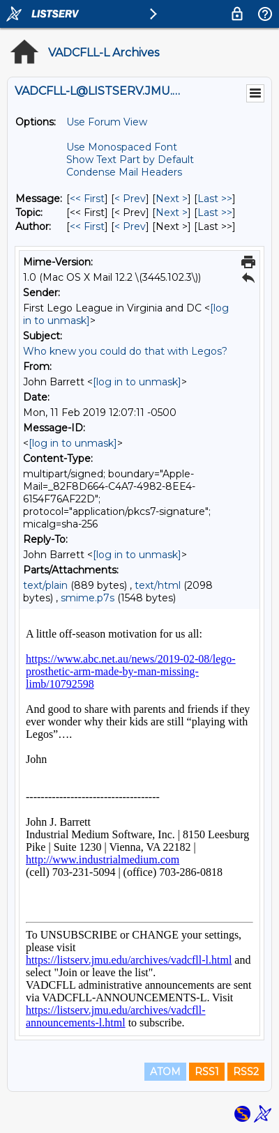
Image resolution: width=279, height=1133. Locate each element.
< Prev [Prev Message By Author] (130, 226)
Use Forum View (106, 122)
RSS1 (207, 1071)
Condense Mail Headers (124, 172)
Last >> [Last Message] (214, 198)
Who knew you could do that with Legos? (125, 351)
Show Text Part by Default (130, 159)
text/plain (45, 585)
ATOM (165, 1071)
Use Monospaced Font (121, 147)
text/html (158, 585)
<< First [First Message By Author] (87, 226)
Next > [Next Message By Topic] (172, 212)
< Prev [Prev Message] (130, 198)
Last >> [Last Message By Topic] (214, 212)
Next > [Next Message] (172, 198)
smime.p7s (87, 598)
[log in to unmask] (137, 382)
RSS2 (246, 1071)
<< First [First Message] (87, 198)
